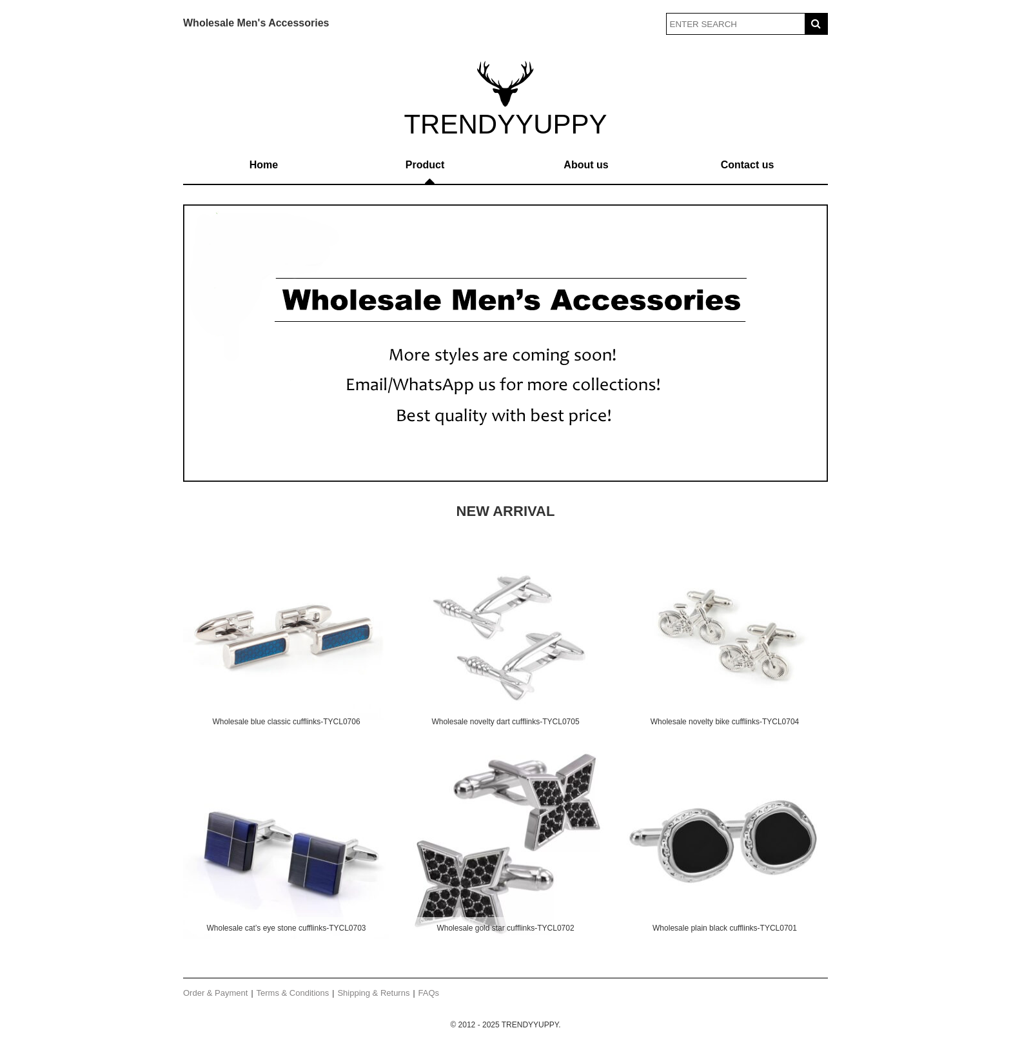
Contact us (747, 164)
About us (586, 164)
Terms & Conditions (293, 993)
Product (425, 164)
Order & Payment (215, 993)
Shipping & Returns (373, 993)
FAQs (429, 993)
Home (264, 164)
